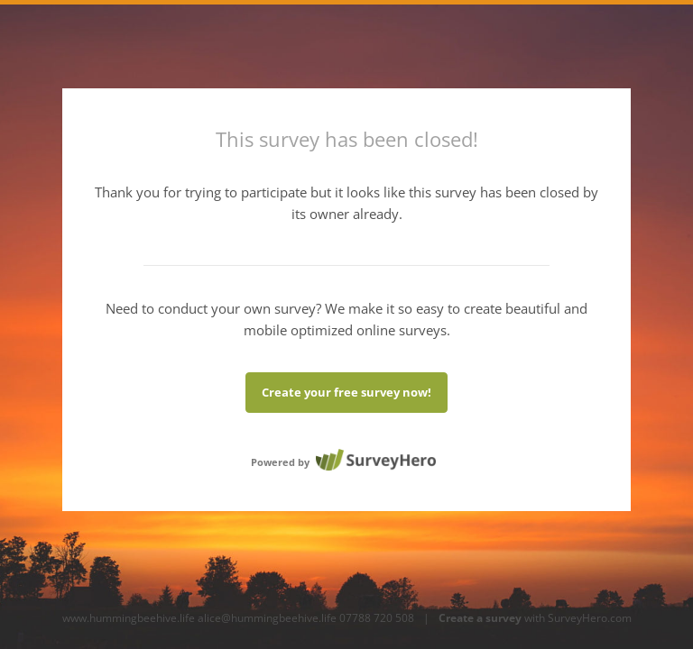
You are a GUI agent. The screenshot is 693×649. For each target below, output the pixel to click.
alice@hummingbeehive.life (267, 618)
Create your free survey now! (346, 392)
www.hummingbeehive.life (128, 618)
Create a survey (480, 618)
